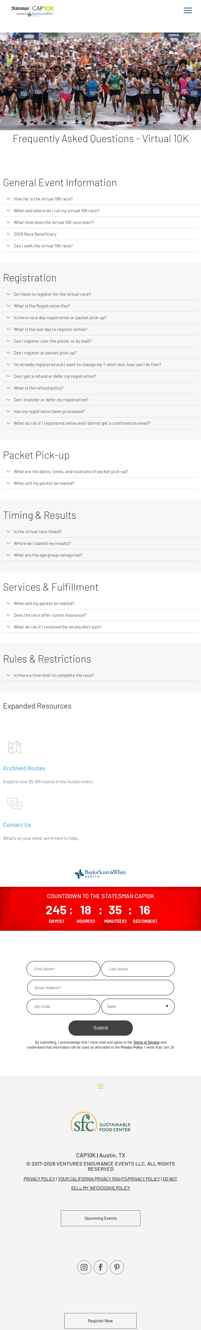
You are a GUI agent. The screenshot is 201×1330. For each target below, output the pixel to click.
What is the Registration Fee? (42, 305)
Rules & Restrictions (47, 658)
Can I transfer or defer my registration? (51, 399)
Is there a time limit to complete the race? (54, 675)
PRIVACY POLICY (39, 1178)
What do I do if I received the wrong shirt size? (57, 626)
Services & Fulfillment (51, 586)
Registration (30, 277)
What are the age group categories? (48, 555)
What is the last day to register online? (50, 329)
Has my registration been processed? (49, 411)
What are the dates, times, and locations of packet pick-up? (71, 471)
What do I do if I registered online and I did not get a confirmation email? (82, 423)
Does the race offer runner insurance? (50, 615)
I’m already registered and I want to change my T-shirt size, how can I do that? (87, 364)
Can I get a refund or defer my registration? (55, 376)
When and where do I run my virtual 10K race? (56, 210)
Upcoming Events (101, 1218)
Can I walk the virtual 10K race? (43, 245)
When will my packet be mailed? (44, 483)
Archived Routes (24, 768)
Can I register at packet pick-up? (45, 352)
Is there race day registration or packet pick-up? (60, 317)
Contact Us (17, 824)
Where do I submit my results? (42, 543)
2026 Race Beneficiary (35, 234)
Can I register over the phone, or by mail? (52, 341)
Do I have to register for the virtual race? (52, 294)
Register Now (100, 1320)
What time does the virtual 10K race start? (54, 222)
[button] (100, 199)
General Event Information (60, 182)
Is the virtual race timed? (37, 531)
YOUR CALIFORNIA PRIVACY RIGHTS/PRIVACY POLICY (109, 1178)
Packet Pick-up (36, 455)
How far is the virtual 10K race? (43, 198)
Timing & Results (39, 515)
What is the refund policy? (38, 387)
